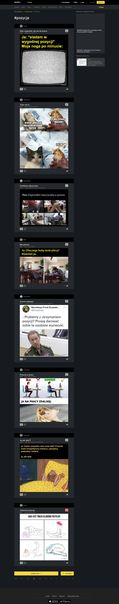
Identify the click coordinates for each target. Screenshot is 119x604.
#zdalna (34, 376)
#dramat (26, 512)
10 (40, 578)
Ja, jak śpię (25, 440)
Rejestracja (101, 2)
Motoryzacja (68, 7)
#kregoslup (40, 442)
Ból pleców (24, 245)
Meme (21, 33)
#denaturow (50, 303)
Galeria (29, 7)
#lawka (40, 187)
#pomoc (32, 187)
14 (16, 578)
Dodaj (30, 2)
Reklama (54, 596)
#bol (26, 246)
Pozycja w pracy (27, 375)
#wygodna (34, 33)
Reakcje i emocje (52, 7)
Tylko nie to (25, 105)
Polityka (44, 7)
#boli (33, 442)
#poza (43, 187)
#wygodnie (35, 106)
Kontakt (48, 596)
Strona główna (18, 11)
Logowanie (92, 2)
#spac (26, 442)
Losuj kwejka (67, 573)
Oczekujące (66, 2)
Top (83, 2)
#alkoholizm (27, 303)
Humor (23, 7)
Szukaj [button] (101, 7)
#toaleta (26, 106)
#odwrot (37, 303)
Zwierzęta (16, 7)
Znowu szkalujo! (27, 301)
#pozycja (29, 33)
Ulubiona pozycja (27, 510)
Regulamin (62, 596)
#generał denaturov (43, 303)
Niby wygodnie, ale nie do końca (33, 31)
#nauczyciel (27, 187)
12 (28, 578)
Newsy (61, 7)
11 (34, 578)
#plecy (32, 246)
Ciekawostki (36, 7)
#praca (26, 376)
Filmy (75, 2)
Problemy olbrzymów (29, 186)
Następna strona (36, 573)
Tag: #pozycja (28, 11)
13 (22, 578)
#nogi (26, 33)
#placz (34, 512)
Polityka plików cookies (73, 596)
